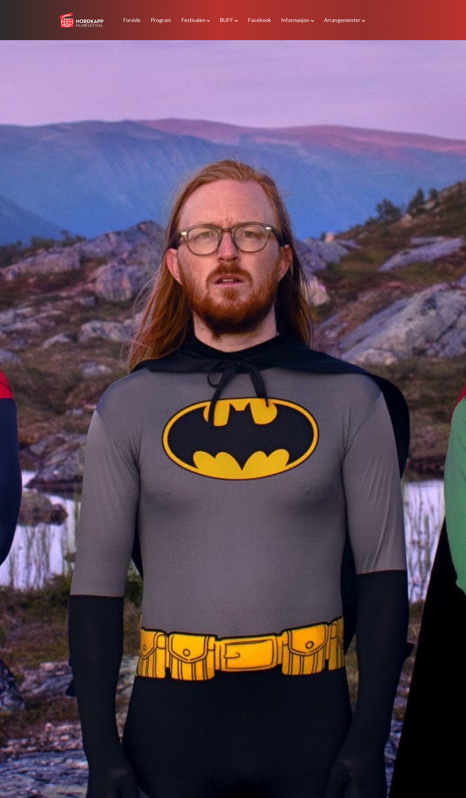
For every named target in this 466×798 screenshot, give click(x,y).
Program (161, 20)
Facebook (259, 20)
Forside (132, 20)
